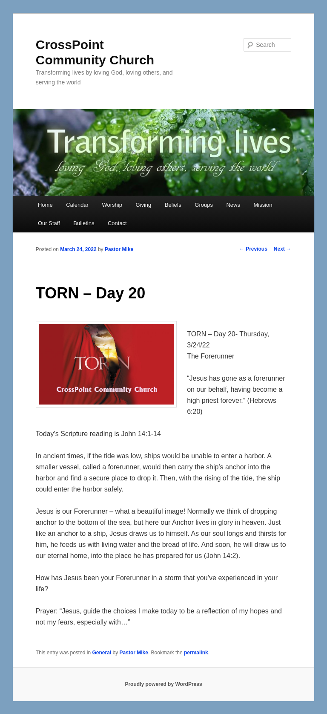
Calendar (77, 205)
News (233, 205)
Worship (112, 205)
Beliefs (173, 205)
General (102, 653)
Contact (117, 223)
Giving (143, 205)
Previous (253, 249)
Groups (204, 205)
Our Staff (49, 223)
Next (282, 249)
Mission (262, 205)
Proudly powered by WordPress (163, 684)
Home (45, 205)
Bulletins (83, 223)
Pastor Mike (119, 249)
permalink (196, 653)
